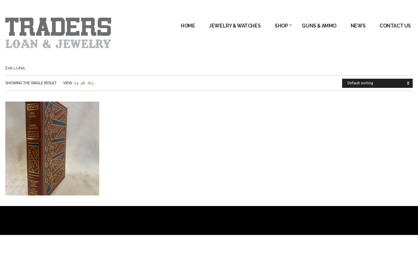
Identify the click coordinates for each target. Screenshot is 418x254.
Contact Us (395, 26)
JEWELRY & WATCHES (235, 26)
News (358, 26)
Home (188, 26)
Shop (281, 26)
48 (82, 83)
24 (76, 83)
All (91, 83)
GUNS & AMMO (319, 26)
